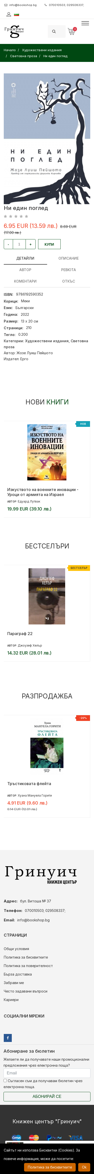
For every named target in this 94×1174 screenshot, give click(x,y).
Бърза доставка (18, 974)
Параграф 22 (20, 633)
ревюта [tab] (68, 270)
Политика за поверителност (28, 966)
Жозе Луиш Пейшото (35, 353)
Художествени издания (47, 341)
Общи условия (16, 949)
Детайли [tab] (25, 258)
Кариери (11, 1000)
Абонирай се (47, 1096)
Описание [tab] (68, 258)
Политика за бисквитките (26, 957)
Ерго (24, 359)
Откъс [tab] (68, 281)
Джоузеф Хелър (30, 645)
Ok (84, 1167)
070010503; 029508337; (64, 5)
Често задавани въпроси (25, 991)
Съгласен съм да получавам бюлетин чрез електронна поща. (43, 1084)
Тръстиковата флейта (29, 783)
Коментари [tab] (25, 281)
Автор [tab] (25, 270)
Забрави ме (14, 983)
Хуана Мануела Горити (35, 795)
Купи (49, 244)
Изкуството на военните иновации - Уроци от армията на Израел (42, 492)
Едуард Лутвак (29, 501)
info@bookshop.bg (21, 5)
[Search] (63, 31)
